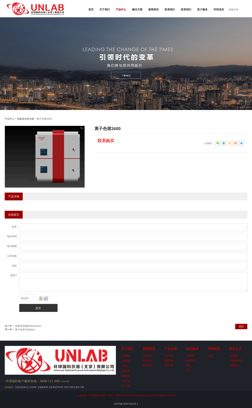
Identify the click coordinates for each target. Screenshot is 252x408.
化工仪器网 (31, 387)
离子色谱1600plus (25, 329)
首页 (91, 9)
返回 (241, 326)
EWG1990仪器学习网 (74, 387)
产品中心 (121, 9)
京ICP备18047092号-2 (126, 403)
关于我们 (104, 9)
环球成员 (219, 9)
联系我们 (170, 9)
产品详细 (13, 196)
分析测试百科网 (56, 387)
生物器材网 (42, 387)
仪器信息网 (20, 387)
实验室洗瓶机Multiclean (28, 325)
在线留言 (13, 214)
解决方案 (137, 9)
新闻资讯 (153, 9)
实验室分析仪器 (25, 118)
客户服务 (202, 9)
